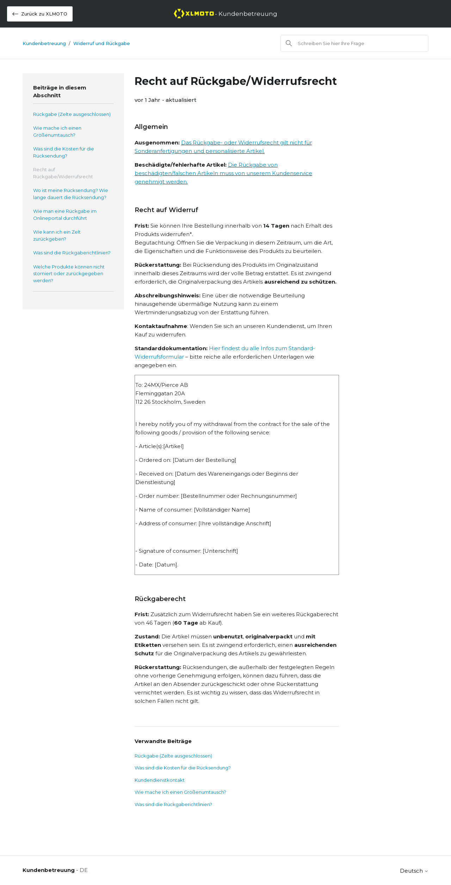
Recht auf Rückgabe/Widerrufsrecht (63, 173)
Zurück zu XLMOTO (39, 13)
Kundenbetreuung (44, 43)
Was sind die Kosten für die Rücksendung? (63, 152)
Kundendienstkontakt (160, 780)
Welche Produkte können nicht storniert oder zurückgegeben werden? (69, 273)
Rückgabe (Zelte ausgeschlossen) (72, 114)
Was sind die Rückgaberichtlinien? (72, 252)
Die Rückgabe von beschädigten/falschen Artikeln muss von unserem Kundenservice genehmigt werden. (223, 173)
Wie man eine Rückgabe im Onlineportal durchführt (65, 214)
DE (84, 870)
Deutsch (414, 871)
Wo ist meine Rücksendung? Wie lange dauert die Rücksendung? (70, 193)
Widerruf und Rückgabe (101, 43)
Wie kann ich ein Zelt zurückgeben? (57, 235)
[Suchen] (354, 43)
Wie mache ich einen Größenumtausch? (57, 131)
